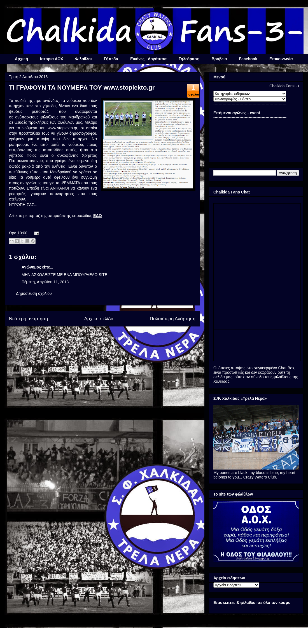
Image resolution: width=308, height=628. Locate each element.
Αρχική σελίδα (99, 318)
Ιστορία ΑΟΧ (51, 59)
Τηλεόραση (189, 59)
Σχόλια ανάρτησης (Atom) (114, 337)
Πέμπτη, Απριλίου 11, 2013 (45, 282)
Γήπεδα (111, 59)
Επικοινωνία (281, 59)
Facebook (248, 59)
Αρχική (21, 59)
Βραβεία (219, 59)
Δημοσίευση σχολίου (34, 293)
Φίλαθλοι (83, 59)
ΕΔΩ (97, 215)
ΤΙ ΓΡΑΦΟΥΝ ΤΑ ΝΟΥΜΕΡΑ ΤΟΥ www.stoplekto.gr (82, 87)
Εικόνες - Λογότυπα (148, 59)
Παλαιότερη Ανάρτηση (172, 318)
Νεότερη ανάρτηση (28, 318)
